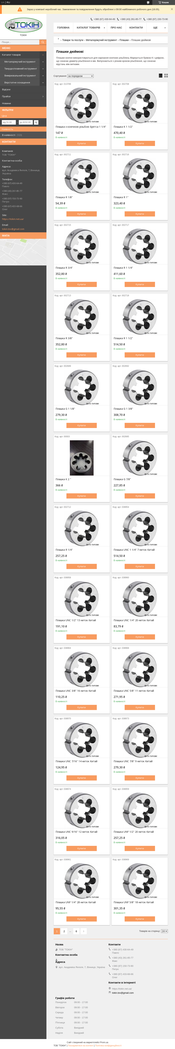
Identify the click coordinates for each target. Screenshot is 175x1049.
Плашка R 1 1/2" (123, 338)
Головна (63, 27)
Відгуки (6, 89)
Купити (82, 143)
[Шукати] (42, 42)
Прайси (6, 96)
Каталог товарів (11, 54)
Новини (6, 103)
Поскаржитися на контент (80, 1045)
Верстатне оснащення (17, 82)
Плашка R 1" (121, 197)
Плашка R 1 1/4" (123, 267)
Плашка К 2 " (63, 479)
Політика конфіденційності (108, 1045)
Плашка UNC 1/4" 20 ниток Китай (134, 620)
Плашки (124, 40)
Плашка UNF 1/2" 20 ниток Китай (134, 831)
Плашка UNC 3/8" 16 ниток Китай (76, 690)
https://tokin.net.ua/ (13, 219)
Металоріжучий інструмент (20, 61)
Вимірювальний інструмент (20, 75)
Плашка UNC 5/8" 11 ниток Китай (134, 690)
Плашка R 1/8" (64, 197)
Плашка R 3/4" (64, 267)
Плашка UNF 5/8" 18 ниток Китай (134, 902)
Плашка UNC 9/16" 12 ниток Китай (76, 831)
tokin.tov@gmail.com (13, 229)
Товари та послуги (72, 40)
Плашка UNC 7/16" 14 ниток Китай (76, 761)
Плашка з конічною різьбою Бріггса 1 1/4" (81, 126)
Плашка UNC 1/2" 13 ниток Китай (76, 620)
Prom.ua (104, 1042)
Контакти (136, 27)
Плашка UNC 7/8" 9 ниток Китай (133, 761)
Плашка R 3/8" (64, 338)
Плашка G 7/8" (122, 479)
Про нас (116, 27)
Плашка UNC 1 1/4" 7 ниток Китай (134, 549)
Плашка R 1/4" (64, 549)
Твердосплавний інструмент (20, 68)
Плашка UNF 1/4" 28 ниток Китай (76, 902)
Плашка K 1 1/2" (123, 126)
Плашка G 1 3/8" (123, 408)
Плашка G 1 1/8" (65, 408)
